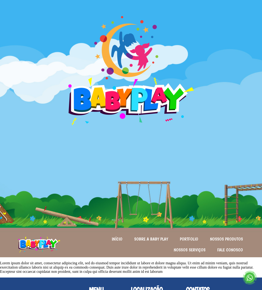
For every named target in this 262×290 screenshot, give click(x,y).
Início (117, 239)
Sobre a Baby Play (151, 239)
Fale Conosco (230, 250)
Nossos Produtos (226, 239)
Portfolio (189, 239)
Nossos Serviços (190, 250)
